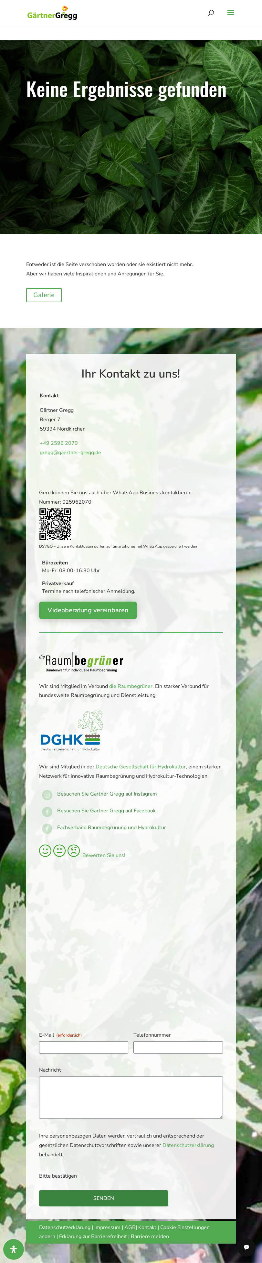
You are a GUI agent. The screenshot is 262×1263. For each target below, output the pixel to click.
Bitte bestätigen (58, 1176)
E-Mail (60, 1035)
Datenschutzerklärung (188, 1145)
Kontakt (148, 1227)
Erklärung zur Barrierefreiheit (93, 1236)
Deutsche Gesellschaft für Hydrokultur (141, 766)
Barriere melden (150, 1236)
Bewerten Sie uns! (82, 855)
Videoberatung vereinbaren (88, 610)
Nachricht (50, 1070)
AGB (130, 1227)
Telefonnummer (152, 1035)
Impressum (107, 1227)
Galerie (44, 295)
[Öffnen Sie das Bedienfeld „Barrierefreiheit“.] (13, 1249)
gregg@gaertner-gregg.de (68, 452)
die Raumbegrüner (130, 686)
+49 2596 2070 (58, 443)
